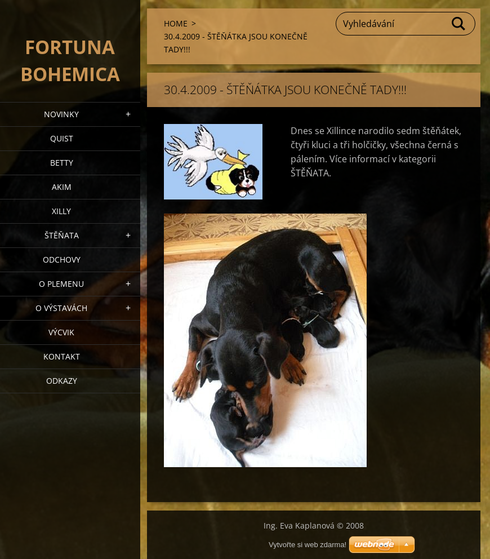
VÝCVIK (61, 332)
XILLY (61, 211)
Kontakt (61, 356)
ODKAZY (61, 380)
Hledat (459, 23)
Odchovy (62, 259)
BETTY (61, 162)
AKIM (62, 186)
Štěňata (61, 235)
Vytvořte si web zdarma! (307, 544)
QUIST (61, 138)
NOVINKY (61, 114)
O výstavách (61, 308)
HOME (176, 23)
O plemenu (61, 283)
